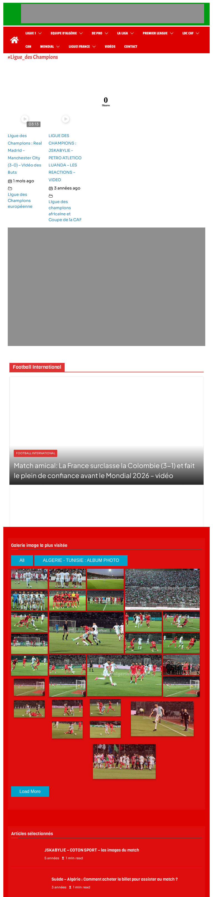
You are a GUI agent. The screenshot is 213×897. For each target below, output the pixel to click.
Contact (130, 46)
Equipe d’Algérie (64, 33)
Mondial (47, 46)
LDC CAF (187, 33)
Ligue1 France (79, 46)
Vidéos (110, 46)
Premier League (155, 33)
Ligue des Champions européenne (20, 200)
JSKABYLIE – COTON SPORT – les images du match (91, 850)
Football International (35, 453)
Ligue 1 (31, 33)
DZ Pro (97, 33)
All (21, 560)
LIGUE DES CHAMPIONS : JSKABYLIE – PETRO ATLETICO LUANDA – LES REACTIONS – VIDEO (65, 157)
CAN (28, 46)
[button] (39, 33)
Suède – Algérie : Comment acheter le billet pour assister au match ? (115, 879)
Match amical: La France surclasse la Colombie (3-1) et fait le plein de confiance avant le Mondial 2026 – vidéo (104, 470)
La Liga (122, 33)
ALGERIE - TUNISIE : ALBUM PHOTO (81, 560)
